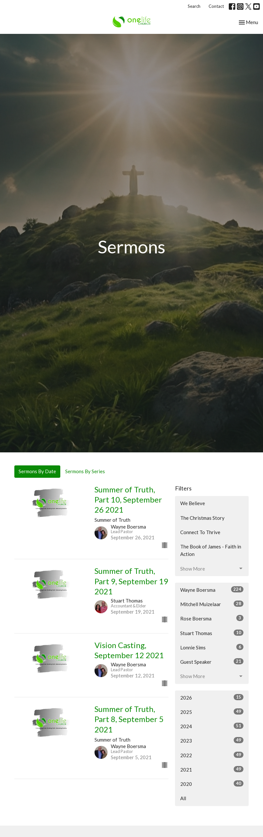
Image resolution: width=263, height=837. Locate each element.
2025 (212, 711)
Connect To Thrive (200, 532)
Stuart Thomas (212, 633)
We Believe (192, 503)
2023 (212, 740)
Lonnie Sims (212, 647)
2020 (212, 783)
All (183, 798)
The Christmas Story (202, 518)
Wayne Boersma (212, 589)
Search (194, 6)
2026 (212, 697)
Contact (216, 6)
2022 (212, 755)
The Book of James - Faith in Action (210, 550)
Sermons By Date (37, 471)
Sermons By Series (85, 471)
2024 (212, 726)
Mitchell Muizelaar (212, 604)
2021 (212, 769)
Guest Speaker (212, 661)
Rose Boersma (212, 618)
